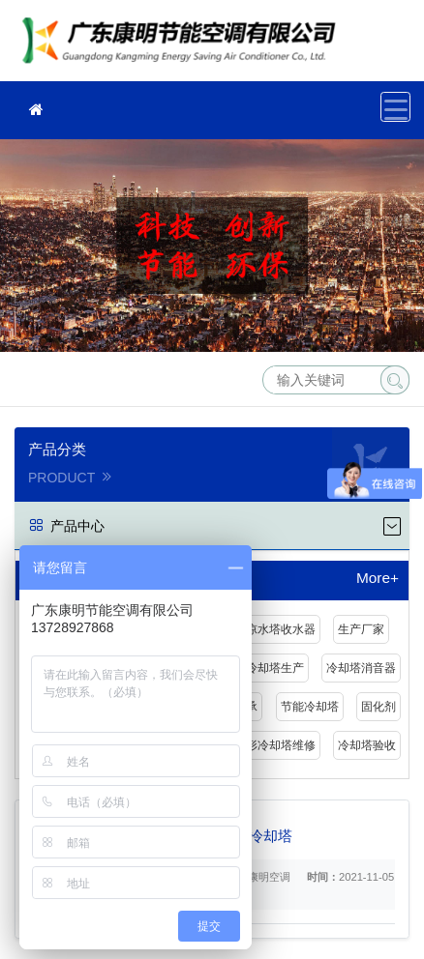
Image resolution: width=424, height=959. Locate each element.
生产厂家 (361, 629)
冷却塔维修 (184, 47)
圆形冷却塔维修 (275, 745)
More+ (377, 578)
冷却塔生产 (275, 668)
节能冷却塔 (310, 706)
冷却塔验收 (367, 745)
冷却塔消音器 (361, 668)
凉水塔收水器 (281, 629)
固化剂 (378, 706)
